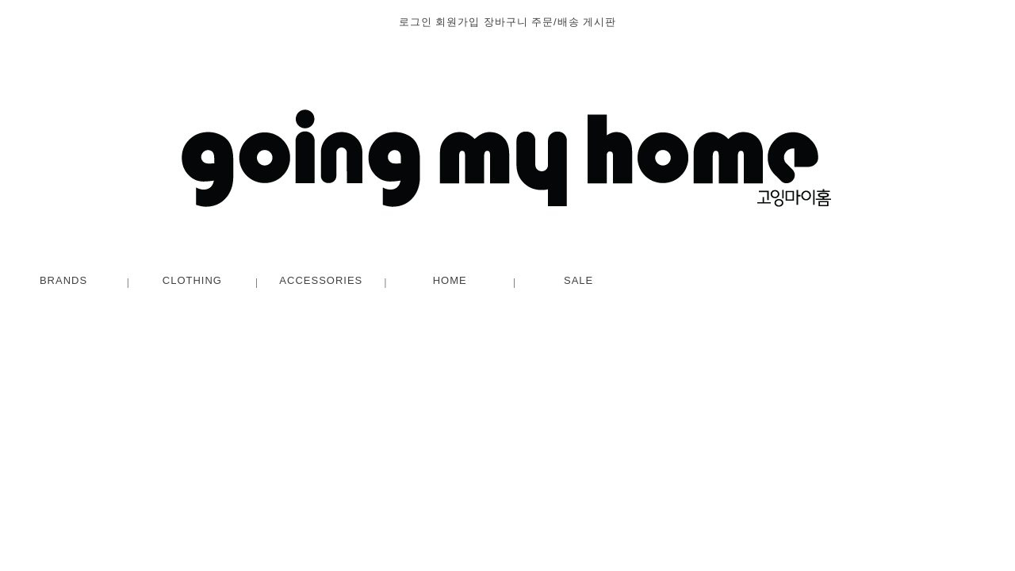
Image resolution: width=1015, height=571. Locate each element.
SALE (578, 280)
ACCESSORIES (320, 280)
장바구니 (506, 22)
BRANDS (63, 280)
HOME (450, 280)
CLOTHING (192, 280)
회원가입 (457, 22)
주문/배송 (555, 22)
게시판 (599, 22)
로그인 (415, 22)
